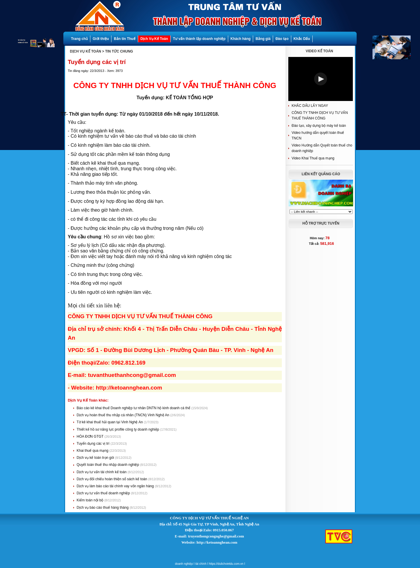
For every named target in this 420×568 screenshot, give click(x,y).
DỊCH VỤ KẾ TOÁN (85, 51)
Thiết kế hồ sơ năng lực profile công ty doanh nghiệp (118, 429)
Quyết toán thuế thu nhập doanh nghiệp (108, 465)
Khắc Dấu (302, 39)
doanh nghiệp (184, 563)
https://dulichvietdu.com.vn (226, 563)
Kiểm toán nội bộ (90, 500)
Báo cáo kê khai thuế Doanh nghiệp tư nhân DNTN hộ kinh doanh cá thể (134, 408)
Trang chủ (79, 39)
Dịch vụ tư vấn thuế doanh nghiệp (104, 493)
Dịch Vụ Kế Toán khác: (88, 400)
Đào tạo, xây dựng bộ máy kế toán (319, 126)
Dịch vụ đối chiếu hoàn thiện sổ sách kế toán (112, 479)
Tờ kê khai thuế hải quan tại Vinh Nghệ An (110, 422)
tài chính (200, 563)
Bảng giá (262, 39)
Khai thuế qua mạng (93, 451)
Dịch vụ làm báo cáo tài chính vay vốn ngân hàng (116, 486)
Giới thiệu (101, 39)
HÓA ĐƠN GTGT (90, 436)
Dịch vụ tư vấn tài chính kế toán (102, 472)
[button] (320, 79)
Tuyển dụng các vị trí (93, 443)
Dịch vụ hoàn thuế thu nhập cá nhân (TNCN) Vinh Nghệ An (123, 415)
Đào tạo (281, 39)
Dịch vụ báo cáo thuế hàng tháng (103, 507)
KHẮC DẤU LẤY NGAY (310, 106)
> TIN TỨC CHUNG (117, 51)
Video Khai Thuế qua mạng (313, 158)
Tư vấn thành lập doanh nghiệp (199, 39)
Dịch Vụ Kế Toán (154, 39)
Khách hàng (241, 39)
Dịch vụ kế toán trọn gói (96, 458)
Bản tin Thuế (124, 39)
